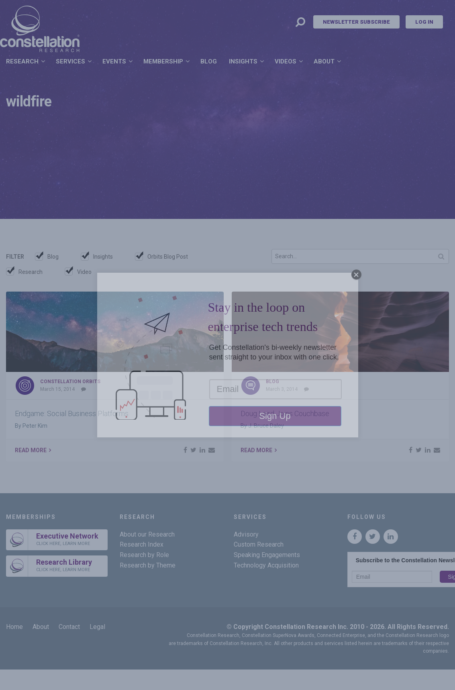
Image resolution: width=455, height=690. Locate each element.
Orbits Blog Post (167, 256)
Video (84, 272)
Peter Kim (34, 426)
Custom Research (259, 544)
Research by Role (144, 555)
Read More (31, 450)
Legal (97, 627)
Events (114, 61)
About (324, 61)
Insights (243, 61)
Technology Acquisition (266, 565)
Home (14, 627)
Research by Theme (147, 565)
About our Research (147, 534)
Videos (285, 61)
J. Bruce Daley (266, 426)
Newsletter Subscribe (356, 22)
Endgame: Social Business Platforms (72, 413)
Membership (163, 61)
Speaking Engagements (267, 555)
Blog (208, 61)
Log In (424, 22)
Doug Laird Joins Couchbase (285, 413)
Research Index (141, 544)
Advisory (246, 534)
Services (70, 61)
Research (22, 61)
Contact (69, 627)
